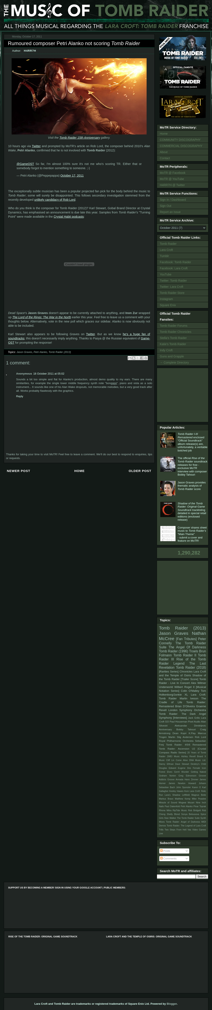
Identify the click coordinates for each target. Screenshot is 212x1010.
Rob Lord (200, 737)
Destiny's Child (198, 764)
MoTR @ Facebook (173, 172)
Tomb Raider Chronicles (175, 331)
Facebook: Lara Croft (174, 268)
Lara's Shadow (172, 795)
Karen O (196, 787)
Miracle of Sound (168, 802)
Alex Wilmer (198, 683)
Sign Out (165, 206)
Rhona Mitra (165, 810)
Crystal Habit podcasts (69, 216)
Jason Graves (24, 352)
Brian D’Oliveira (185, 706)
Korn (186, 791)
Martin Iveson (189, 698)
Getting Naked (198, 772)
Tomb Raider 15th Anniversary (79, 137)
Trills (161, 830)
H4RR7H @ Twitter (172, 185)
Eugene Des (184, 768)
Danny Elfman (166, 764)
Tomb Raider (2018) (191, 667)
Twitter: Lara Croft (171, 286)
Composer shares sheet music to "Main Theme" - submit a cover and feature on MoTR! (192, 534)
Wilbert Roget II (184, 687)
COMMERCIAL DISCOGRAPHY (181, 146)
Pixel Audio (194, 721)
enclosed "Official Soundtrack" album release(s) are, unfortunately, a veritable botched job (192, 442)
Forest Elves (165, 772)
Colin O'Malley (190, 690)
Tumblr (164, 256)
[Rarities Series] (169, 671)
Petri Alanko (40, 352)
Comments (168, 858)
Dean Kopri (179, 733)
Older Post (140, 471)
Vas (189, 830)
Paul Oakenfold (172, 806)
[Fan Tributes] (186, 639)
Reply (19, 396)
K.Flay (192, 733)
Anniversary (165, 729)
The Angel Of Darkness (187, 647)
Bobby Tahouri (186, 729)
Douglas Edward (167, 768)
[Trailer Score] (189, 679)
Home (79, 471)
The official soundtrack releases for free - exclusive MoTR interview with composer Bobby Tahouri (192, 466)
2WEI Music (173, 756)
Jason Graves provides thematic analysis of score (192, 486)
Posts (165, 850)
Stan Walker (170, 818)
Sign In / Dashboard (173, 199)
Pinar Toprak (199, 806)
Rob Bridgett (194, 810)
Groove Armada (175, 779)
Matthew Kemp (182, 799)
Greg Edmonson (187, 776)
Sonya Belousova (190, 814)
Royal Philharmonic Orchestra (176, 740)
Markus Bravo (166, 799)
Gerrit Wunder (181, 772)
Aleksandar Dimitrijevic (190, 725)
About (164, 152)
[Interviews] (180, 717)
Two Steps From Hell (175, 830)
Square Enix (168, 305)
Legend (178, 663)
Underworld (166, 687)
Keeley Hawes (176, 791)
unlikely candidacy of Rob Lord (55, 199)
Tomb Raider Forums (174, 325)
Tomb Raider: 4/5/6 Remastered (186, 744)
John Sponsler (183, 787)
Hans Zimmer (191, 779)
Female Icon (199, 768)
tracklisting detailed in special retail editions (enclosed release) (192, 512)
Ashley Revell (188, 756)
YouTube (165, 274)
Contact (165, 158)
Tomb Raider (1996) (173, 651)
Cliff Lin (170, 760)
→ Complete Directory (174, 362)
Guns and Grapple (172, 356)
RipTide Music (180, 810)
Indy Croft (166, 350)
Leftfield (186, 795)
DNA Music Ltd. (197, 760)
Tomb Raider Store (172, 293)
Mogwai (182, 802)
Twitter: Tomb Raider (173, 280)
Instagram (166, 299)
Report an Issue (170, 212)
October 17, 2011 (72, 175)
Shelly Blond (173, 814)
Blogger (172, 1003)
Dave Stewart (182, 764)
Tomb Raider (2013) (60, 352)
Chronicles (186, 671)
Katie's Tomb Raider (173, 344)
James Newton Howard (182, 783)
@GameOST (25, 164)
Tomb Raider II (184, 655)
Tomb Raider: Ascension (174, 748)
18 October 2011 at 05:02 (48, 373)
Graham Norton (167, 776)
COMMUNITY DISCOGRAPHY (180, 139)
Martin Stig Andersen (180, 737)
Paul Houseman (178, 721)
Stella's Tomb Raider (173, 338)
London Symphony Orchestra (187, 710)
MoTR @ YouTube (172, 179)
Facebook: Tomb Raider (175, 262)
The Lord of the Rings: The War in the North (41, 317)
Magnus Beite (199, 795)
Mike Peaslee (199, 799)
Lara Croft (166, 250)
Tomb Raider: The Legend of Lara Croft (186, 826)
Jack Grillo (194, 717)
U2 (193, 748)
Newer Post (18, 471)
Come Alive (182, 760)
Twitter (36, 146)
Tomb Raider (168, 243)
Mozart (191, 802)
